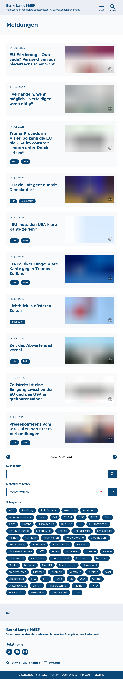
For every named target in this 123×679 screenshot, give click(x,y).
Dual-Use (66, 524)
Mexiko (13, 565)
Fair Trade (31, 537)
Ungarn (37, 585)
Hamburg (82, 544)
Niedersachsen (17, 572)
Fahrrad (13, 537)
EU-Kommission (98, 524)
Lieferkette (82, 558)
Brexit (42, 517)
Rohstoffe (75, 572)
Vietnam (79, 585)
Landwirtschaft (60, 558)
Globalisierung (99, 537)
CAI (54, 517)
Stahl (108, 572)
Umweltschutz (17, 585)
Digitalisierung (46, 524)
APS (11, 510)
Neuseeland (90, 565)
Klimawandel (16, 558)
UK (71, 579)
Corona (26, 524)
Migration (29, 565)
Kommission (38, 558)
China (12, 524)
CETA (94, 517)
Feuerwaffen (51, 537)
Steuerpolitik (16, 579)
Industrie (90, 551)
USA (82, 579)
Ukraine (96, 579)
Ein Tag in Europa (19, 531)
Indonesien (72, 551)
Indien (55, 551)
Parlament (56, 572)
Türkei (58, 579)
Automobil (89, 510)
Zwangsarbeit (59, 592)
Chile (107, 517)
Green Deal (38, 544)
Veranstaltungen (57, 585)
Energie (62, 531)
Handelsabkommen (20, 551)
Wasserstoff (37, 592)
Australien (70, 510)
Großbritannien (61, 544)
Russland (93, 572)
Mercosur (101, 558)
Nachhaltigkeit (67, 565)
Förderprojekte (75, 537)
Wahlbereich (16, 592)
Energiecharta (82, 531)
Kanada (107, 551)
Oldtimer (38, 572)
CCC (81, 517)
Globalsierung (17, 544)
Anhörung (27, 510)
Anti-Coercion (49, 510)
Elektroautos (43, 531)
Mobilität (47, 565)
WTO (94, 585)
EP (80, 524)
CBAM (68, 517)
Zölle (77, 592)
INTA (42, 551)
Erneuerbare (104, 531)
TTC (33, 579)
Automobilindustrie (20, 517)
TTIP (45, 579)
